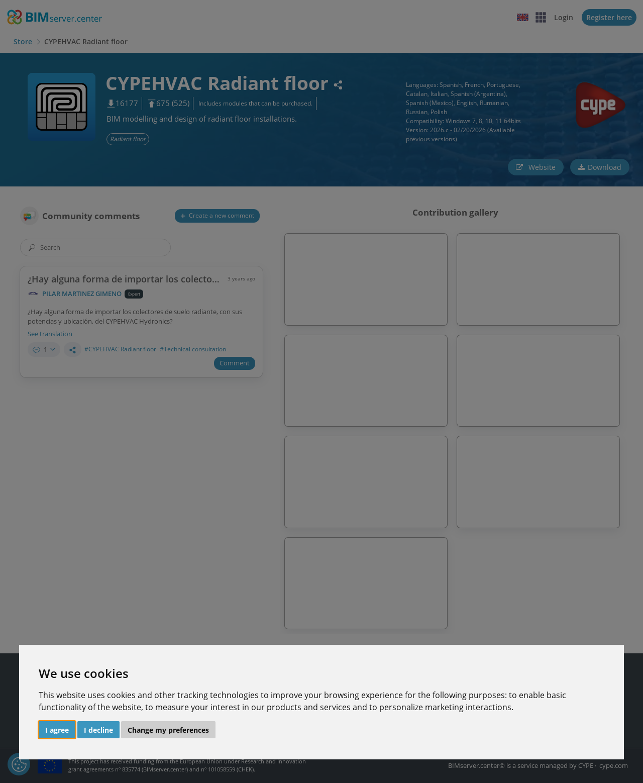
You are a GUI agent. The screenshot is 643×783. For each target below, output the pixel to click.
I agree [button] (57, 730)
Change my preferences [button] (168, 730)
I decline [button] (98, 730)
